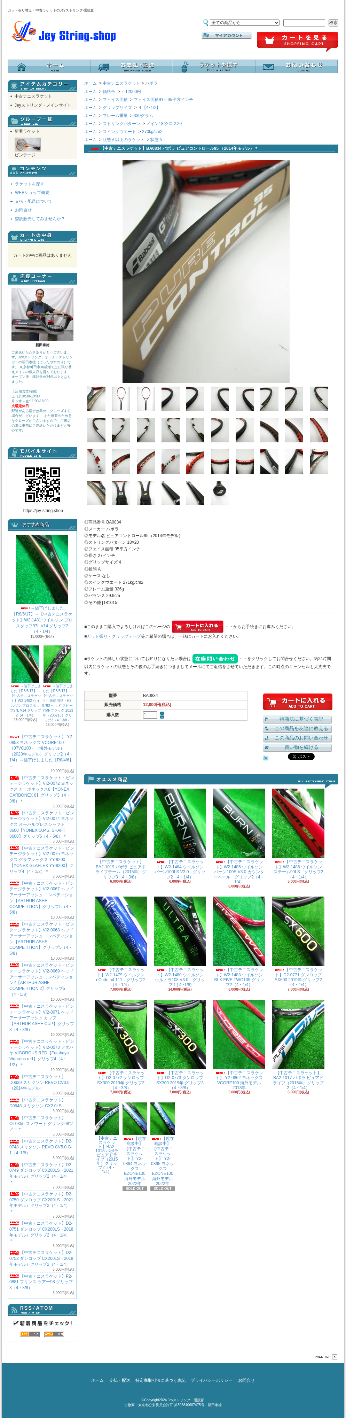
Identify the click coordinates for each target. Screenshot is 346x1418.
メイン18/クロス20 (164, 123)
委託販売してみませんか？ (40, 218)
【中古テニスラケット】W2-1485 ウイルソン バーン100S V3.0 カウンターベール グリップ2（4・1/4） (239, 836)
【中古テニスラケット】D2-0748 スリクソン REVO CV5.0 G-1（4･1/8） (40, 1147)
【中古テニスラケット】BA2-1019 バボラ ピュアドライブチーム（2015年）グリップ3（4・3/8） (121, 834)
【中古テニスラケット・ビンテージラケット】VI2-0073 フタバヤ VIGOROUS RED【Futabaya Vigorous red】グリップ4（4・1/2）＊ (41, 1053)
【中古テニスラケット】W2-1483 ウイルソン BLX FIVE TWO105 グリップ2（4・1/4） (239, 942)
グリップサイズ (117, 107)
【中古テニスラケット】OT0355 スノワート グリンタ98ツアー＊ (41, 1123)
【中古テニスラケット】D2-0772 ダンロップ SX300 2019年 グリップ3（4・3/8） (121, 1045)
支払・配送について (131, 66)
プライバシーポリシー (212, 1380)
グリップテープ (126, 636)
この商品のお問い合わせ (301, 738)
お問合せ (296, 66)
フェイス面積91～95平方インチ (163, 99)
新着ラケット (27, 131)
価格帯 (109, 91)
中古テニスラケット (33, 96)
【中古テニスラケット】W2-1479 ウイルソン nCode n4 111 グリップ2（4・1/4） (121, 942)
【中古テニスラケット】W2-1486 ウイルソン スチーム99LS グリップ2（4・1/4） (298, 834)
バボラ (151, 83)
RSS (30, 1334)
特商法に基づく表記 (301, 719)
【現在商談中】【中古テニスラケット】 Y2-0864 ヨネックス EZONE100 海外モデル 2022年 (135, 1144)
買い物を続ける (301, 747)
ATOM (54, 1334)
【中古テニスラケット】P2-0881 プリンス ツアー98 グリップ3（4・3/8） (41, 1282)
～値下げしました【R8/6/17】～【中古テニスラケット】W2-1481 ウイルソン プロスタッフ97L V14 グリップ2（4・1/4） (41, 584)
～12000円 (131, 91)
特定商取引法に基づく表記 (160, 1380)
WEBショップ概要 (32, 192)
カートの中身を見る (42, 237)
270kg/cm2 (152, 131)
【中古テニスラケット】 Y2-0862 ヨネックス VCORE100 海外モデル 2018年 (239, 1045)
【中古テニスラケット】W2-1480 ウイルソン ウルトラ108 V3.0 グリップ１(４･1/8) (180, 942)
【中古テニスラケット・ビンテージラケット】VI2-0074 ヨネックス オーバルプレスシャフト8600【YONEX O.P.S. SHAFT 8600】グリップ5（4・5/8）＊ (41, 825)
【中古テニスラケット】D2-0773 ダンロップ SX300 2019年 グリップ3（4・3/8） (180, 1045)
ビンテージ (28, 147)
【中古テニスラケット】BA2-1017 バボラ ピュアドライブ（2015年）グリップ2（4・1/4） (298, 1045)
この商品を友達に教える (301, 728)
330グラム (143, 115)
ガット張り (97, 636)
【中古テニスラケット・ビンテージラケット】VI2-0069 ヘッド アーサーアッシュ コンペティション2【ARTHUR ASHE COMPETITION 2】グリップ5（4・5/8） (41, 980)
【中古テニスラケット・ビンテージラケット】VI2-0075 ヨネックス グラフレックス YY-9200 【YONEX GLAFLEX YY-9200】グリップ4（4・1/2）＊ (41, 860)
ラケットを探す (214, 66)
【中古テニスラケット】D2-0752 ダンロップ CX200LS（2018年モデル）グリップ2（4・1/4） (41, 1258)
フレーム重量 (115, 115)
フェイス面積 (115, 99)
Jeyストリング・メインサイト (43, 105)
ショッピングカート (297, 42)
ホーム (49, 66)
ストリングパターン (121, 123)
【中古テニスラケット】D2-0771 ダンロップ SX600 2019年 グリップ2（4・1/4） (298, 942)
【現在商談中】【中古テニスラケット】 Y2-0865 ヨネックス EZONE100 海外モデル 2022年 (162, 1144)
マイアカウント (227, 35)
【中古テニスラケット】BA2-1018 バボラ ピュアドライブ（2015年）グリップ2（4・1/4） (107, 1138)
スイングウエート (119, 131)
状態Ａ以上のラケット (123, 139)
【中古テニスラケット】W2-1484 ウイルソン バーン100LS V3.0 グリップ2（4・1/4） (180, 834)
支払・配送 (119, 1380)
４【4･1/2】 (149, 107)
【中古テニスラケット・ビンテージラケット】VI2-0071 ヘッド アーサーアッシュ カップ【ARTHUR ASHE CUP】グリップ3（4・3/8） (41, 1018)
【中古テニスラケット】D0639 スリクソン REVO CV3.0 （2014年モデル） (39, 1082)
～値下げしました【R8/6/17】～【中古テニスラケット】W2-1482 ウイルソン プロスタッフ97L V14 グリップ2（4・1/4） (25, 681)
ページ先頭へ (326, 1356)
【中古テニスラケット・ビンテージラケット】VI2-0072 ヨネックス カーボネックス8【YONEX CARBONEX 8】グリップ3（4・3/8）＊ (41, 789)
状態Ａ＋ (158, 139)
